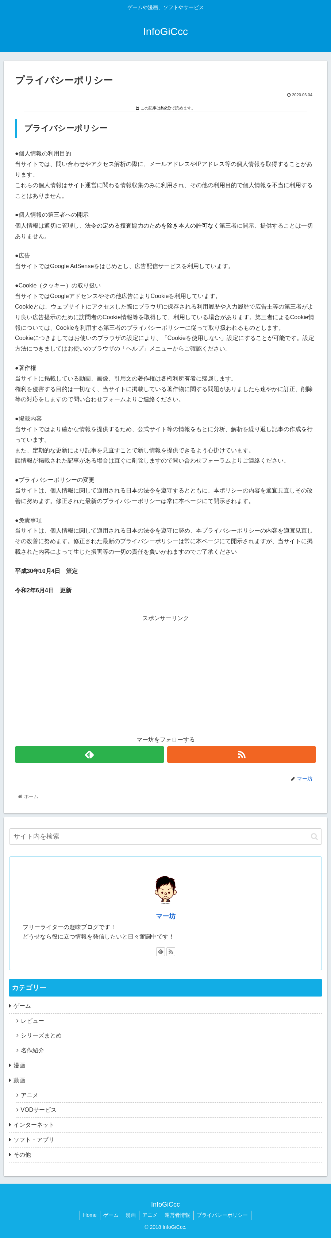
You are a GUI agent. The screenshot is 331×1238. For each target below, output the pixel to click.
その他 (22, 1155)
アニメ (29, 1095)
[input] (165, 836)
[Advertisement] (165, 675)
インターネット (34, 1125)
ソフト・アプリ (34, 1140)
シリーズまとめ (41, 1035)
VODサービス (39, 1110)
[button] (314, 836)
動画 (19, 1080)
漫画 (19, 1065)
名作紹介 (32, 1050)
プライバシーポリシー (224, 1215)
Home (87, 1215)
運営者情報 (179, 1215)
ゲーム (22, 1006)
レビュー (32, 1021)
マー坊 (166, 916)
